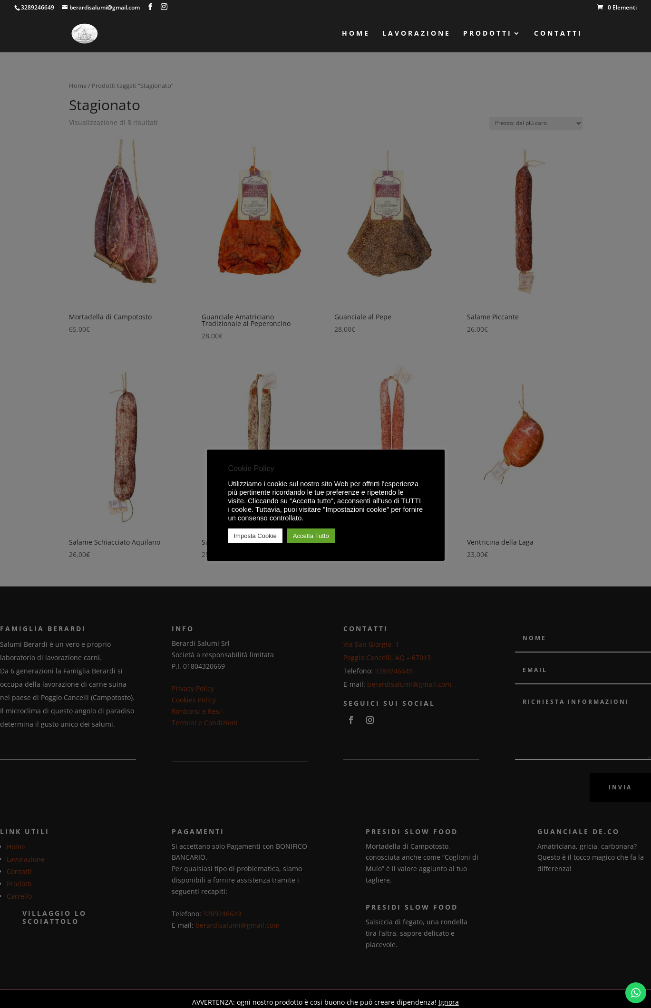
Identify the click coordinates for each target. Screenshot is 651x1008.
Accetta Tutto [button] (311, 535)
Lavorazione (416, 34)
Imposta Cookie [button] (255, 535)
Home (356, 34)
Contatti (558, 34)
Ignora (448, 1002)
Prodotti (487, 34)
